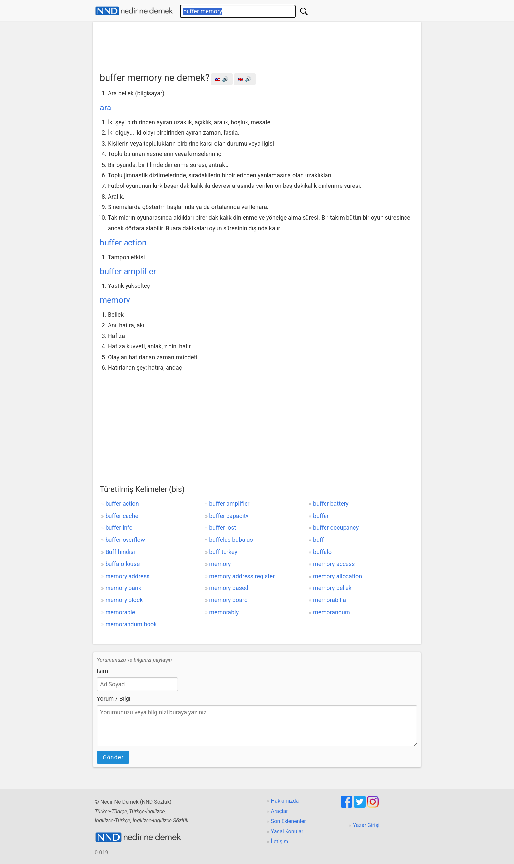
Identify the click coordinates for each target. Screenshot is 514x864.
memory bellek (332, 587)
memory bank (123, 587)
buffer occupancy (336, 527)
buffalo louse (122, 563)
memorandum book (131, 624)
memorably (224, 612)
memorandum (331, 612)
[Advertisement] (257, 45)
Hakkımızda (285, 801)
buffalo (322, 551)
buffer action (123, 242)
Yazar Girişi (366, 825)
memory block (124, 600)
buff (318, 539)
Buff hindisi (120, 551)
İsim (102, 670)
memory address (127, 576)
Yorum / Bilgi (113, 698)
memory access (334, 563)
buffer (321, 515)
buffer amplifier (128, 271)
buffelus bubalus (231, 539)
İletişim (279, 841)
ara (105, 107)
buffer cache (121, 515)
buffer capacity (228, 515)
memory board (228, 600)
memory (115, 300)
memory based (228, 587)
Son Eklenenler (288, 821)
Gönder (113, 757)
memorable (120, 612)
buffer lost (222, 527)
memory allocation (337, 576)
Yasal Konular (287, 831)
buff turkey (223, 551)
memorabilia (329, 600)
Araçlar (279, 811)
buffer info (118, 527)
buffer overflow (125, 539)
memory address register (242, 576)
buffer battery (330, 503)
